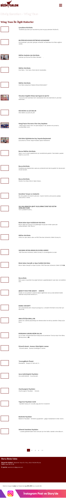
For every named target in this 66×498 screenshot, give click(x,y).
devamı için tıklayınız (57, 36)
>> (42, 450)
